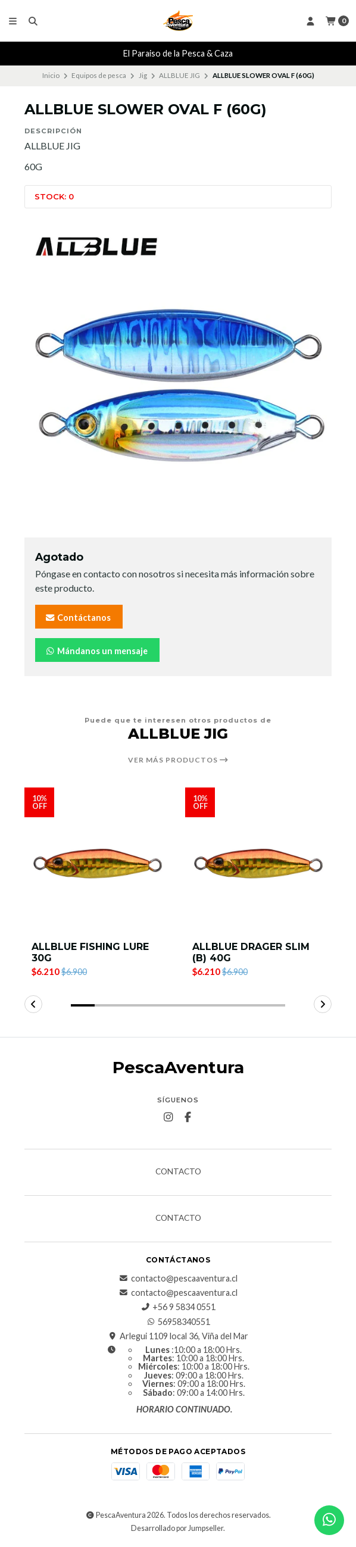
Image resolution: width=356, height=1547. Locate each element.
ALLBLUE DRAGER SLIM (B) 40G (251, 952)
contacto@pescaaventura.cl (178, 1278)
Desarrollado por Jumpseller (177, 1528)
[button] (83, 1005)
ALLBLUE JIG (179, 75)
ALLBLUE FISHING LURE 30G (90, 952)
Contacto (178, 1172)
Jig (143, 75)
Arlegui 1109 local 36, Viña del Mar (178, 1336)
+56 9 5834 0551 (178, 1307)
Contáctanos (78, 617)
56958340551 (178, 1322)
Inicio (51, 75)
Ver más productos (178, 760)
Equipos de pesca (98, 75)
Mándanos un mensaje (96, 651)
